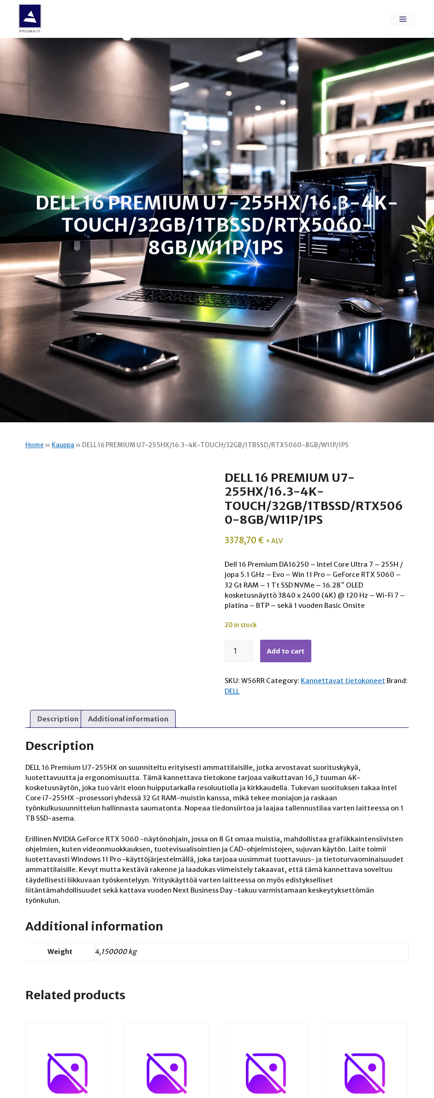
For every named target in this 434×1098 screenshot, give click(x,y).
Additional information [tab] (128, 718)
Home (34, 445)
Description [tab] (57, 718)
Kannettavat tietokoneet (343, 680)
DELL (232, 691)
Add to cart (286, 650)
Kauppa (63, 445)
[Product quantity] (239, 651)
